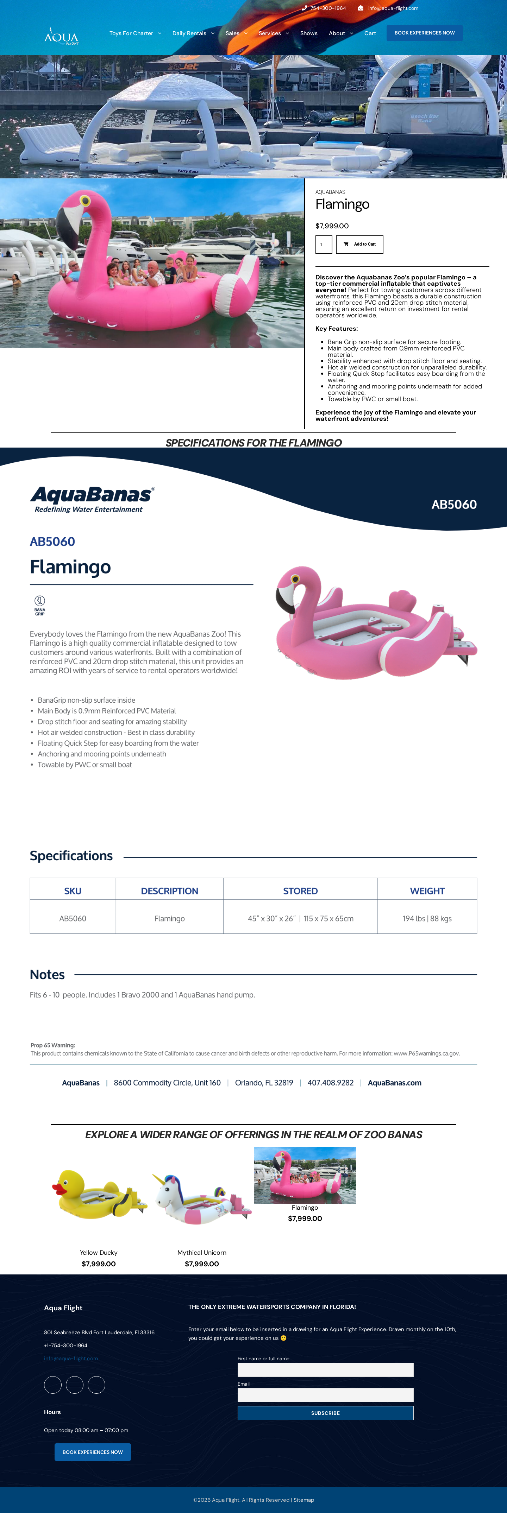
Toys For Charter (131, 33)
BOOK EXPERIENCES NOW (425, 33)
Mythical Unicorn (201, 1252)
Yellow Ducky (99, 1252)
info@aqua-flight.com (393, 8)
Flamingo (305, 1207)
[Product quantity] (323, 244)
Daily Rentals (189, 33)
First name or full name (263, 1358)
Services (270, 33)
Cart (370, 33)
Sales (232, 33)
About (337, 33)
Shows (309, 33)
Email (244, 1384)
